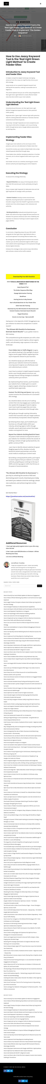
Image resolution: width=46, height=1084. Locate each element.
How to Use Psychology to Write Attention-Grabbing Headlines (19, 613)
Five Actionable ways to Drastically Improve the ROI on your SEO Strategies (22, 846)
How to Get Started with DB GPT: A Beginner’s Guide (17, 649)
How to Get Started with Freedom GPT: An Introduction (17, 715)
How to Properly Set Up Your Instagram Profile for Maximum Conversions (22, 618)
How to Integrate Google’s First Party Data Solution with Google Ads (21, 760)
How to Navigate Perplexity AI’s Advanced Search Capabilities (19, 606)
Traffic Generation (25, 22)
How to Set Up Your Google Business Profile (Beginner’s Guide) (19, 862)
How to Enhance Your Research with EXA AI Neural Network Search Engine (22, 638)
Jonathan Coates (17, 563)
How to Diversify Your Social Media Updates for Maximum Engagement (22, 595)
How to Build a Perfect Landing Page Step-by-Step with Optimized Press (22, 704)
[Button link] (23, 276)
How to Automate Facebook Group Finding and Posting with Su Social (21, 681)
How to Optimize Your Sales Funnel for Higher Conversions (18, 692)
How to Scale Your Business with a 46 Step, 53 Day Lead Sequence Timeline (23, 763)
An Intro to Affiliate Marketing (15, 556)
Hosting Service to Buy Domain (23, 299)
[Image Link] (23, 520)
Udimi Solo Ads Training (23, 305)
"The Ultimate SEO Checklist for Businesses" (21, 473)
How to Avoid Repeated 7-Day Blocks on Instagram (16, 611)
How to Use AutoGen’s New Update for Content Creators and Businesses (22, 744)
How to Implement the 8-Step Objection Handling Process (18, 636)
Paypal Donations (23, 314)
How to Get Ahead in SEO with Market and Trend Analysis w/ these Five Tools (23, 609)
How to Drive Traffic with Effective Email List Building (17, 620)
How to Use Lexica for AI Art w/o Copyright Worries (16, 615)
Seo (17, 22)
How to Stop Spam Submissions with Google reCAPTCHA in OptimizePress (22, 645)
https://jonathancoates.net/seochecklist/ (20, 496)
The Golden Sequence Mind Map (23, 290)
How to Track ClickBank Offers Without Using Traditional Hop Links (21, 656)
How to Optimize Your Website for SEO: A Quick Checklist (18, 647)
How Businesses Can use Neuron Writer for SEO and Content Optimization (22, 735)
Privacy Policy (30, 1076)
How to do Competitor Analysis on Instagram (15, 742)
